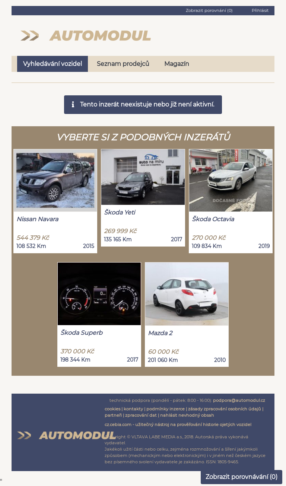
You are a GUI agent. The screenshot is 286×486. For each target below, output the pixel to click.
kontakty (133, 409)
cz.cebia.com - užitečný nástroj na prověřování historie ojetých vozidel (178, 424)
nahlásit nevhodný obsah (187, 415)
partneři (113, 415)
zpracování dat (141, 415)
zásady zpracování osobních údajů (224, 409)
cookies (112, 409)
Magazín (176, 63)
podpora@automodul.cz (239, 400)
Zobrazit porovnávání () (241, 476)
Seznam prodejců (123, 63)
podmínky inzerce (165, 409)
